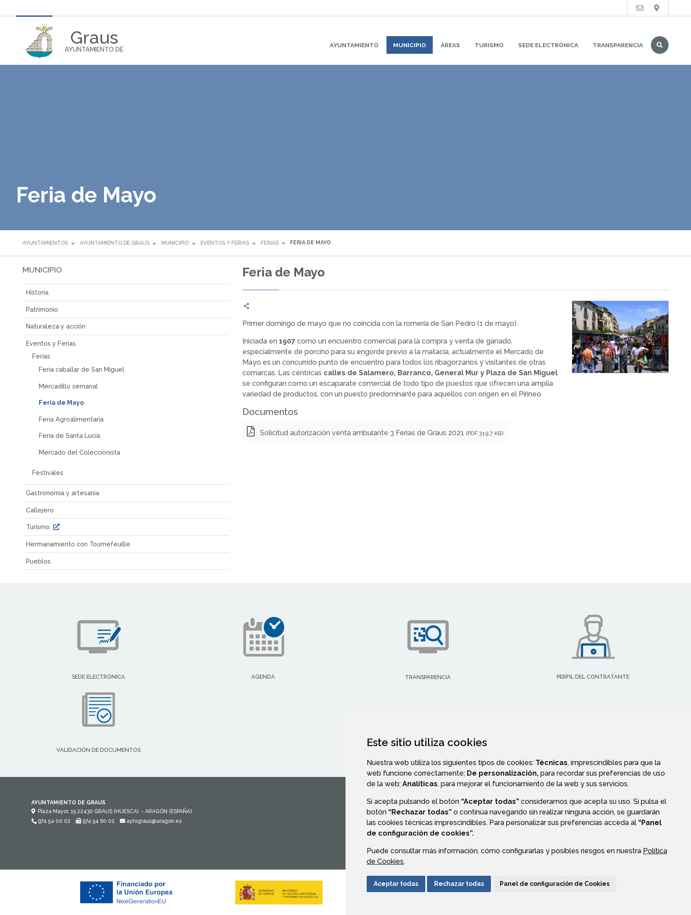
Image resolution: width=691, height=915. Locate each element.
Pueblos (38, 561)
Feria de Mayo (61, 402)
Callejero (40, 510)
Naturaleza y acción (55, 326)
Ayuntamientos (45, 243)
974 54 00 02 (51, 821)
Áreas (450, 45)
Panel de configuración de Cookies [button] (554, 883)
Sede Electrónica (548, 45)
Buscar (660, 45)
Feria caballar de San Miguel (81, 369)
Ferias (270, 243)
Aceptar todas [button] (396, 883)
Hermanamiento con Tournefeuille (78, 544)
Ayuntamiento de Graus (114, 243)
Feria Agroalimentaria (71, 419)
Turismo (489, 45)
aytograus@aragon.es (151, 821)
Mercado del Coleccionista (79, 452)
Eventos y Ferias (225, 243)
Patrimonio (42, 309)
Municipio (409, 45)
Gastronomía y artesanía (62, 493)
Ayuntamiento (354, 45)
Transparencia (618, 45)
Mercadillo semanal (68, 386)
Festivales (47, 472)
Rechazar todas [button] (459, 883)
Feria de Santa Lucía (69, 435)
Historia (37, 292)
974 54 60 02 (95, 821)
